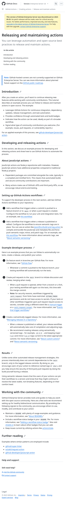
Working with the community (22, 392)
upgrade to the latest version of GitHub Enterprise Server (27, 24)
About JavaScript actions (16, 160)
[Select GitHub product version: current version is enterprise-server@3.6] (36, 3)
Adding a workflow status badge (34, 422)
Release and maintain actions (44, 9)
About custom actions (50, 339)
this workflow (26, 216)
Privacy (36, 495)
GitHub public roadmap (33, 83)
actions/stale (47, 428)
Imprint (21, 495)
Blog (16, 497)
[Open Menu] (61, 3)
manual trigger (55, 304)
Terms (29, 495)
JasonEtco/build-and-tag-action (47, 227)
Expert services (7, 497)
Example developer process (18, 247)
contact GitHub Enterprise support (33, 26)
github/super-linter (13, 446)
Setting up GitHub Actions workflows (23, 195)
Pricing (49, 495)
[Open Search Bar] (56, 3)
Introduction (11, 91)
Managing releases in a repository (21, 319)
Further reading (14, 436)
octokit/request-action (14, 449)
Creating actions (25, 9)
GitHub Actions (11, 9)
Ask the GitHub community (13, 472)
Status (43, 495)
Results (7, 353)
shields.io (9, 425)
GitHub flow (27, 263)
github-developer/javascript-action (20, 452)
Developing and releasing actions (25, 143)
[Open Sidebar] (3, 9)
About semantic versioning (18, 238)
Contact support (9, 475)
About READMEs (36, 416)
